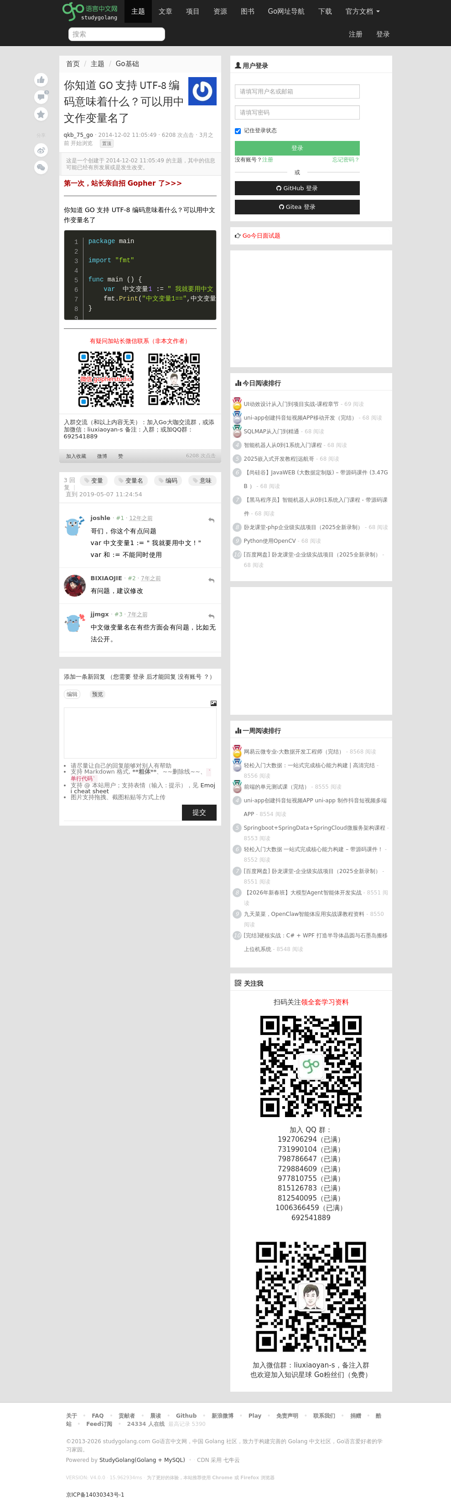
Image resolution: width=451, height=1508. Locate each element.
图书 (247, 11)
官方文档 (363, 11)
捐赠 (355, 1416)
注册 (356, 34)
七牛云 (231, 1460)
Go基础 (127, 64)
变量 (93, 480)
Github (186, 1416)
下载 (325, 11)
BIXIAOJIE (106, 578)
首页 (73, 64)
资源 (220, 11)
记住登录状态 (256, 130)
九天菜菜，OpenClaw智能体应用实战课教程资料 (305, 914)
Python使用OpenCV (270, 541)
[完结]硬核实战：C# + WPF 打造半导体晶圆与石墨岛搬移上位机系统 (316, 942)
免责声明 (287, 1416)
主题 (138, 11)
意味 (202, 480)
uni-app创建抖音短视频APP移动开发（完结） (300, 418)
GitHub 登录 (296, 188)
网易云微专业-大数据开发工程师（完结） (294, 752)
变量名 (131, 480)
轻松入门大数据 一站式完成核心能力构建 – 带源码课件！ (313, 849)
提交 (199, 812)
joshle (101, 518)
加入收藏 (76, 456)
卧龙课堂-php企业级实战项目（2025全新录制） (303, 527)
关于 (71, 1416)
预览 (97, 694)
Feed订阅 (99, 1424)
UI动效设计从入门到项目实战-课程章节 (291, 404)
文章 (165, 11)
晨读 (155, 1416)
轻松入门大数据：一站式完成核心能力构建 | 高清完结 (309, 765)
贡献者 (127, 1416)
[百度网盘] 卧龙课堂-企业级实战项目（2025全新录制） (312, 554)
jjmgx (100, 614)
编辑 (72, 694)
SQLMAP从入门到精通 (272, 431)
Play (255, 1416)
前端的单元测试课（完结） (277, 787)
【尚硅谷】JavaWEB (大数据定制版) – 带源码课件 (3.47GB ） (316, 479)
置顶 (106, 143)
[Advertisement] (298, 307)
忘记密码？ (346, 159)
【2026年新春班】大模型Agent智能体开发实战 (303, 892)
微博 (102, 456)
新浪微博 (222, 1416)
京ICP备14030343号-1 (95, 1495)
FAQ (98, 1416)
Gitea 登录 (297, 206)
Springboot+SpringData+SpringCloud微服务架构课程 (314, 828)
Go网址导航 (287, 9)
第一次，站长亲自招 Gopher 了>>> (123, 183)
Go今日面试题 (261, 235)
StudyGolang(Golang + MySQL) (142, 1460)
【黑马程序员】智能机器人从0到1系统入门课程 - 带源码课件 (316, 507)
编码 (168, 480)
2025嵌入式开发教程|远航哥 (279, 459)
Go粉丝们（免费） (343, 1375)
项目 (193, 11)
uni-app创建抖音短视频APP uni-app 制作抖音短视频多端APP (315, 807)
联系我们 (324, 1416)
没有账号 (190, 676)
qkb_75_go (78, 135)
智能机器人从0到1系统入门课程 (283, 445)
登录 (383, 34)
